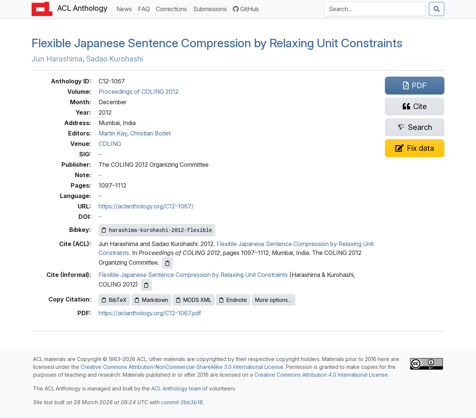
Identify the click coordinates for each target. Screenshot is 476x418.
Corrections (173, 8)
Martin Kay (113, 133)
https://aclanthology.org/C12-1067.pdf (150, 313)
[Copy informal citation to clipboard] (146, 285)
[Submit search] (436, 9)
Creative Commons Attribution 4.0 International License (321, 374)
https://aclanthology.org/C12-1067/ (146, 206)
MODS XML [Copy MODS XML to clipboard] (193, 300)
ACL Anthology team (176, 388)
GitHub (246, 9)
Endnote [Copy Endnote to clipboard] (233, 300)
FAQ (145, 8)
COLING (110, 143)
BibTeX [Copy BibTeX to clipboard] (114, 300)
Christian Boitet (150, 133)
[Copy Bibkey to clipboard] (157, 230)
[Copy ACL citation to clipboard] (167, 263)
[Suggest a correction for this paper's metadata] (414, 148)
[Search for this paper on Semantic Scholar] (414, 127)
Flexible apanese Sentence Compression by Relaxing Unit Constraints (217, 43)
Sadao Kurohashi (114, 58)
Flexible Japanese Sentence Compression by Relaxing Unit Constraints (193, 274)
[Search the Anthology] (375, 9)
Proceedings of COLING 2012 (138, 91)
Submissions (211, 8)
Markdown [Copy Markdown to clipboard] (151, 300)
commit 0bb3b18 (182, 402)
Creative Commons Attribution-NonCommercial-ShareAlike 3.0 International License (182, 367)
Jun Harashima (57, 58)
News (125, 8)
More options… (273, 300)
